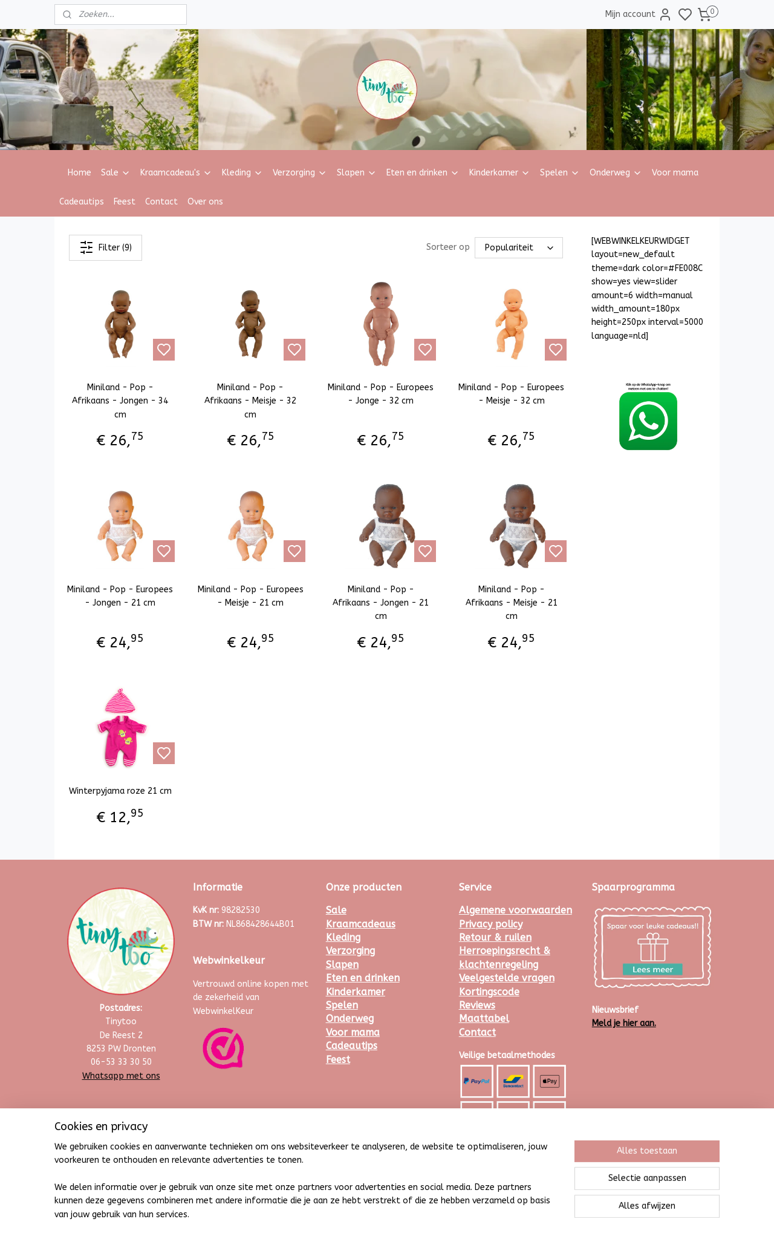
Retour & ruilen (495, 937)
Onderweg (616, 173)
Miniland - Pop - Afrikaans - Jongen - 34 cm (120, 401)
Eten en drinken (423, 173)
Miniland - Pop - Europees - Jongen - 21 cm (120, 596)
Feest (124, 202)
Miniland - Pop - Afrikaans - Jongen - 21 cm (381, 603)
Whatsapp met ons (121, 1076)
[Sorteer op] (518, 248)
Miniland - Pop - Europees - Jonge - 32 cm (381, 394)
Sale (116, 173)
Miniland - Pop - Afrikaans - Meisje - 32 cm (250, 401)
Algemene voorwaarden (515, 910)
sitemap (420, 1214)
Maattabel (484, 1018)
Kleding (242, 173)
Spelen (560, 173)
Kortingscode (489, 992)
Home (79, 173)
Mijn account (638, 14)
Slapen (357, 173)
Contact (161, 202)
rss (443, 1214)
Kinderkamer (499, 173)
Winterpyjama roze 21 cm (120, 791)
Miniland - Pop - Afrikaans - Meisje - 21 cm (512, 603)
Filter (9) (105, 247)
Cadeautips (81, 202)
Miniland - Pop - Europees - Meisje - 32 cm (511, 394)
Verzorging (300, 173)
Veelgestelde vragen (506, 978)
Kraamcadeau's (176, 173)
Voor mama (675, 173)
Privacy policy (490, 924)
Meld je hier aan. (624, 1023)
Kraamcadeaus (360, 924)
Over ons (205, 202)
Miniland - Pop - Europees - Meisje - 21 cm (251, 596)
